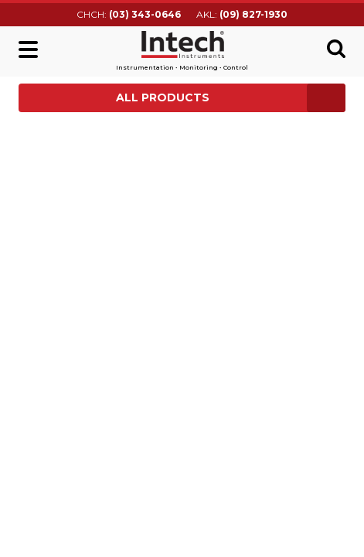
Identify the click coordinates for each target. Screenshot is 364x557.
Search (336, 48)
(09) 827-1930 (253, 14)
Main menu (28, 49)
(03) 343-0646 (145, 14)
